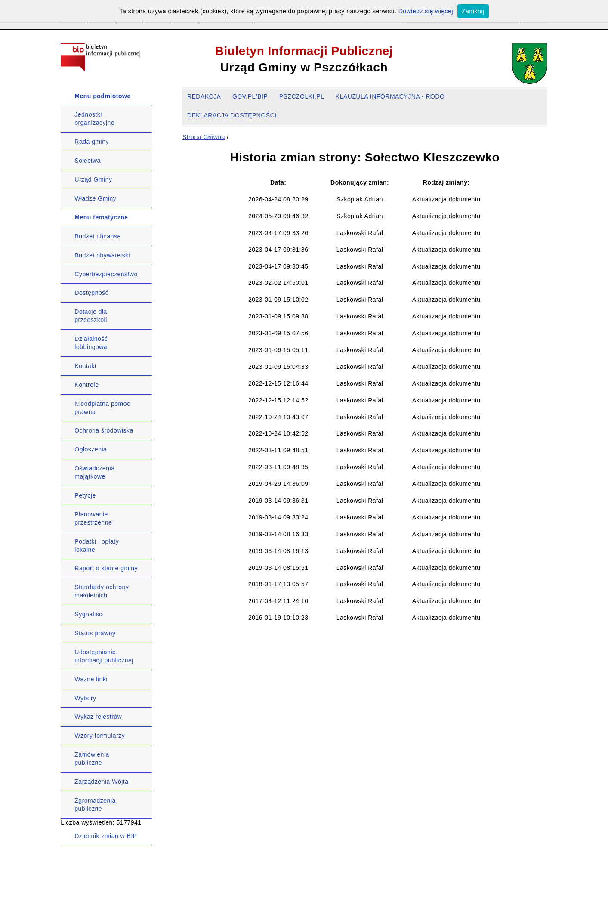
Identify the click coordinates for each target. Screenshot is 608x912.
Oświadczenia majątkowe (94, 472)
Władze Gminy (95, 198)
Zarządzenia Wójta (101, 781)
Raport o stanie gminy (106, 568)
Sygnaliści (89, 614)
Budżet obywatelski (102, 255)
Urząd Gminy (93, 179)
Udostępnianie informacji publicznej (103, 656)
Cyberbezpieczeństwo (105, 274)
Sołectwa (87, 160)
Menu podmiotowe (102, 96)
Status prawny (94, 633)
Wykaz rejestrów (98, 716)
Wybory (85, 698)
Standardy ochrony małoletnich (101, 591)
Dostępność (91, 292)
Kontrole (86, 384)
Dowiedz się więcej (425, 11)
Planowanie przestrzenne (93, 518)
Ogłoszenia (90, 449)
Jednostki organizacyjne (94, 118)
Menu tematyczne (101, 217)
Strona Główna (203, 136)
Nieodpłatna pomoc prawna (102, 407)
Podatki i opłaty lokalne (96, 545)
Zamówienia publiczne (91, 758)
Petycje (85, 495)
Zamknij (473, 11)
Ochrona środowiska (103, 430)
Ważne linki (91, 679)
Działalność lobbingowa (91, 342)
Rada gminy (91, 141)
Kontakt (85, 365)
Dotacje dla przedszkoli (90, 315)
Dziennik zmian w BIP (105, 835)
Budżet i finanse (97, 236)
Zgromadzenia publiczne (95, 804)
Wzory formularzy (99, 735)
